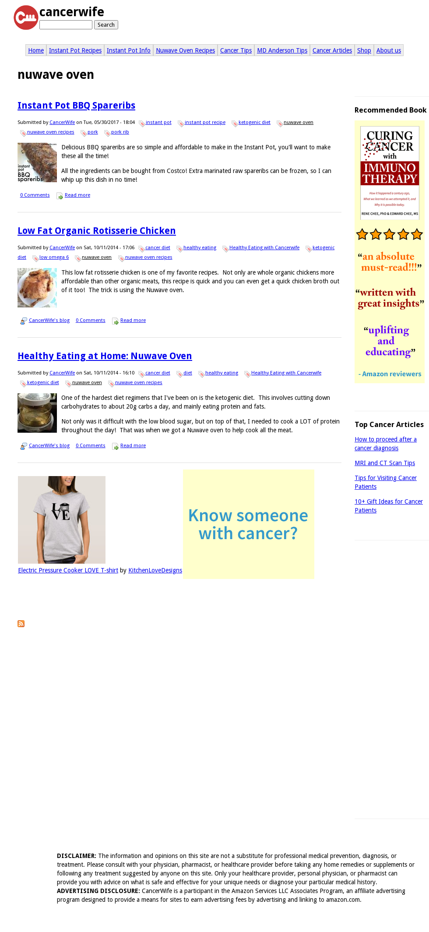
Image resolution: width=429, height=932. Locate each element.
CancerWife (62, 122)
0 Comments (35, 195)
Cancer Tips (236, 50)
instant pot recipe (205, 122)
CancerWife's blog (49, 320)
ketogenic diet (255, 122)
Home (36, 50)
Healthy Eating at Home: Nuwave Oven (105, 355)
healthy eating (199, 248)
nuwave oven (298, 122)
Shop (364, 50)
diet (187, 373)
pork (93, 132)
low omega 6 (54, 257)
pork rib (120, 132)
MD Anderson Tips (282, 50)
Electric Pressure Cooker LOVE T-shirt (68, 570)
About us (388, 50)
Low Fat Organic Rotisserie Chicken (97, 230)
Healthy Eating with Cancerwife (264, 248)
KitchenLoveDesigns (155, 570)
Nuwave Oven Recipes (185, 50)
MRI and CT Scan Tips (385, 462)
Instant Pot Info (129, 50)
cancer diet (157, 248)
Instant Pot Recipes (75, 50)
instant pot (159, 122)
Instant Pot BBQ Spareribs (76, 105)
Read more (77, 195)
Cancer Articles (332, 50)
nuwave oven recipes (50, 132)
